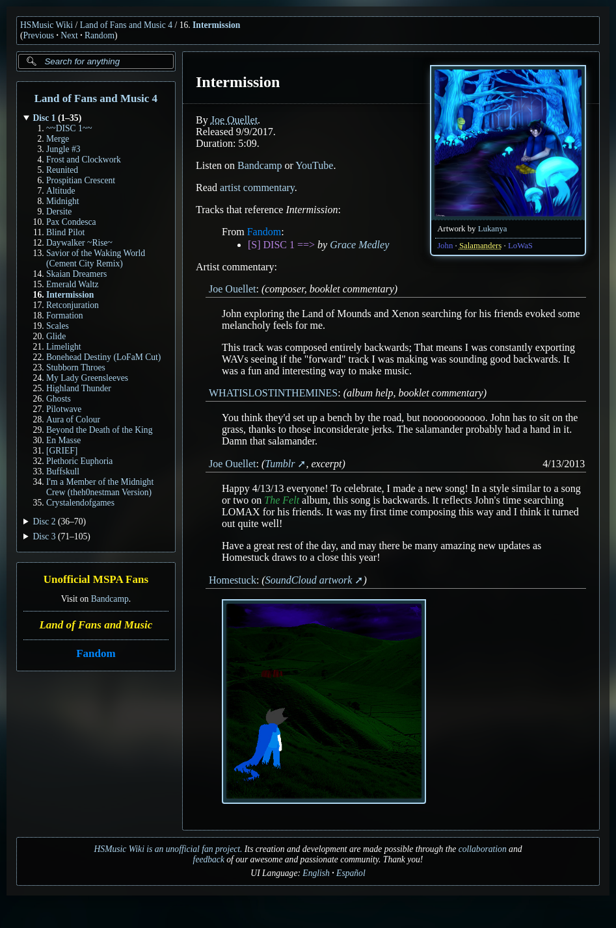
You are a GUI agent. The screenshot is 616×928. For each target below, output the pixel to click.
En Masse (63, 440)
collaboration (483, 849)
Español (351, 873)
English (316, 873)
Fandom (95, 653)
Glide (56, 336)
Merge (57, 139)
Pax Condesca (71, 222)
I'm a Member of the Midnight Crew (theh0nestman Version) (100, 487)
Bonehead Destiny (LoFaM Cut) (103, 357)
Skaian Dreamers (76, 274)
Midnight (62, 201)
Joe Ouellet (233, 119)
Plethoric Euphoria (79, 461)
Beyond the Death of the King (99, 430)
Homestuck (232, 580)
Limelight (63, 347)
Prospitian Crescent (80, 180)
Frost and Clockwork (83, 159)
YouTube (314, 165)
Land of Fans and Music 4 (126, 25)
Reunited (62, 170)
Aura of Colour (73, 419)
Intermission (216, 25)
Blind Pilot (65, 232)
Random (99, 35)
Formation (64, 315)
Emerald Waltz (72, 284)
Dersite (59, 211)
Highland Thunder (78, 388)
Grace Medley (359, 244)
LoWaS (520, 245)
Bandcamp (110, 599)
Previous (39, 35)
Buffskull (62, 471)
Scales (57, 326)
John (445, 245)
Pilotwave (63, 409)
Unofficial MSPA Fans (96, 580)
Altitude (60, 191)
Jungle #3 (63, 149)
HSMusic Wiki (46, 25)
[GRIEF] (61, 451)
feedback (208, 859)
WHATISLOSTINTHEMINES (273, 392)
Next (68, 35)
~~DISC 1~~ (69, 128)
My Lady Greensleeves (87, 378)
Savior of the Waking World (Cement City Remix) (95, 258)
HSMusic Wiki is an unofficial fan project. (168, 849)
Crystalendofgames (80, 503)
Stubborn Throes (75, 367)
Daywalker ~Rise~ (79, 243)
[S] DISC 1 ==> (281, 244)
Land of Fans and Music (95, 625)
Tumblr (280, 463)
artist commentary (257, 187)
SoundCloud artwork (308, 580)
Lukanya (492, 228)
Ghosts (58, 399)
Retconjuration (72, 305)
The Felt (281, 500)
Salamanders (480, 245)
